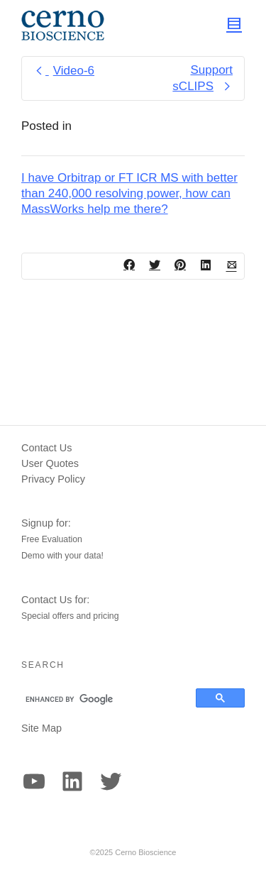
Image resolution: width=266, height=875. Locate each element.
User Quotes (50, 463)
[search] (102, 699)
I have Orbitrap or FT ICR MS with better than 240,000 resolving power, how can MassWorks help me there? (129, 193)
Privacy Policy (53, 479)
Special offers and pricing (70, 616)
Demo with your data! (62, 556)
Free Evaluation (51, 539)
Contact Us (46, 447)
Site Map (41, 728)
